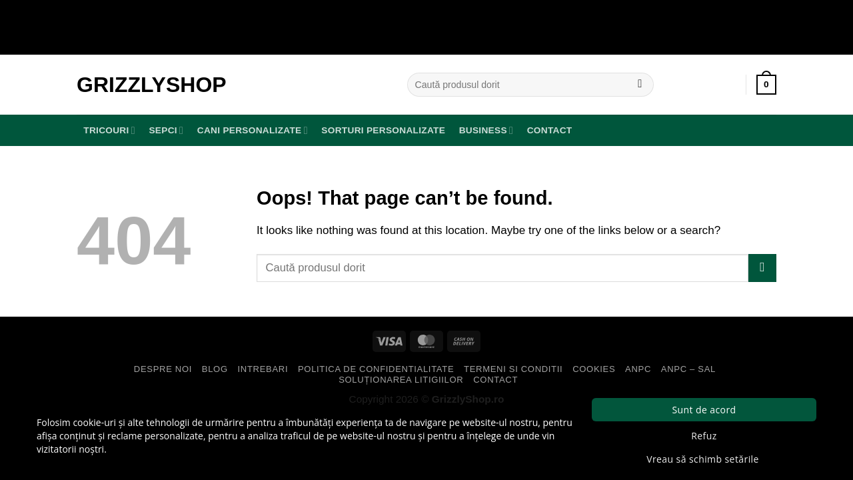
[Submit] (640, 85)
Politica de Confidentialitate (376, 369)
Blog (215, 369)
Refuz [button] (703, 435)
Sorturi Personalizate (383, 130)
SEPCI (166, 130)
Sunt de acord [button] (704, 409)
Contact (549, 130)
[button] (766, 84)
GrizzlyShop (152, 84)
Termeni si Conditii (513, 369)
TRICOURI (109, 130)
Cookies (593, 369)
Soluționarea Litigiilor (401, 380)
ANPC (638, 369)
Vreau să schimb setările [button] (702, 459)
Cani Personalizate (252, 130)
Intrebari (263, 369)
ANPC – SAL (688, 369)
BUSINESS (486, 130)
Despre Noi (163, 369)
